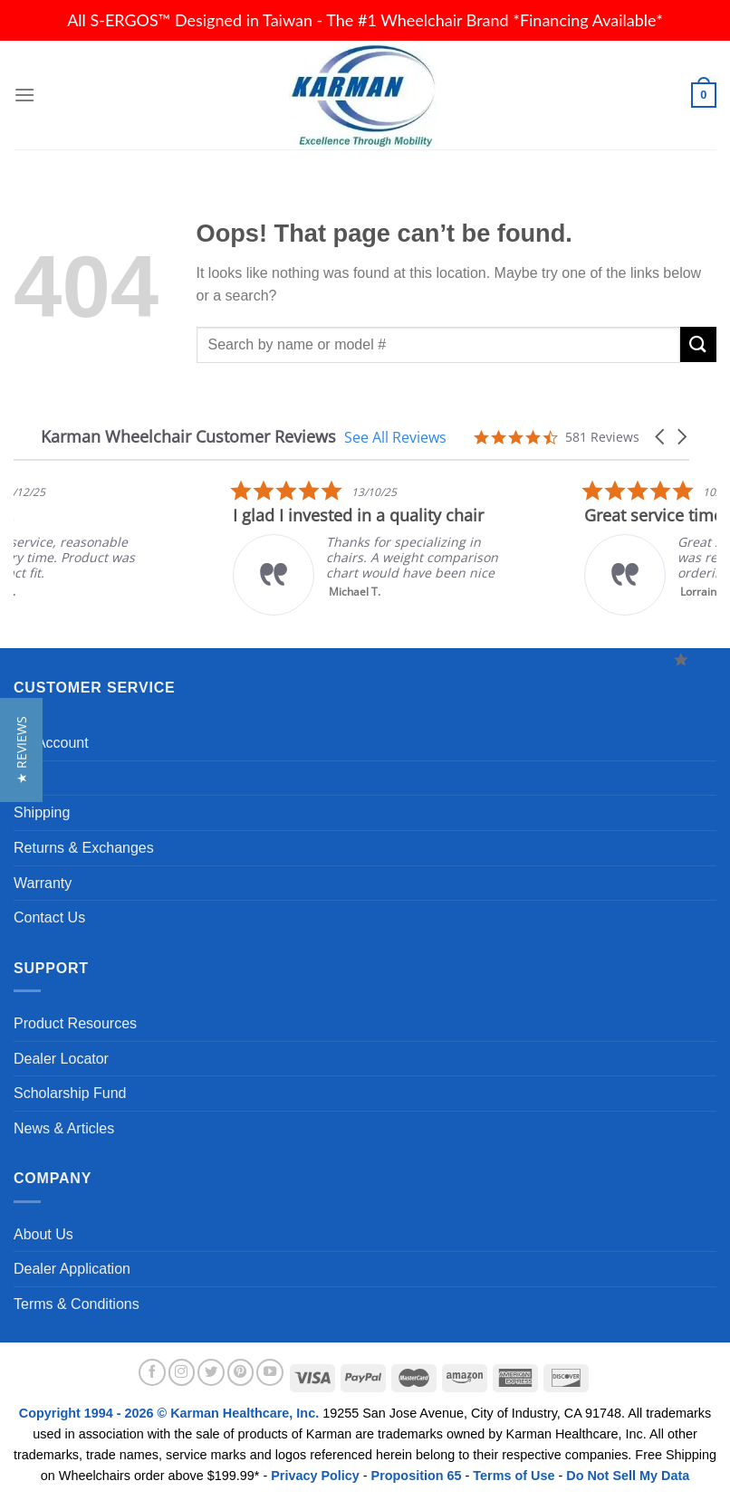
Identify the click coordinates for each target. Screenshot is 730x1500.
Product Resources (75, 1023)
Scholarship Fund (70, 1093)
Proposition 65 (416, 1475)
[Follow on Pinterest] (241, 1372)
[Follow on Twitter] (211, 1372)
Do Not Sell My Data (627, 1475)
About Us (43, 1234)
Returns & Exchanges (84, 847)
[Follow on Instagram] (182, 1372)
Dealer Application (72, 1268)
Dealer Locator (61, 1058)
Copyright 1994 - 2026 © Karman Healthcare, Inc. (170, 1413)
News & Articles (64, 1128)
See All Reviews (395, 436)
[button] (661, 436)
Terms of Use (513, 1475)
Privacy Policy (315, 1475)
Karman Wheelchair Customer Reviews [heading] (188, 436)
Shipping (42, 812)
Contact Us (49, 917)
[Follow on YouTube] (269, 1372)
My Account (51, 742)
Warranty (43, 883)
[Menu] (24, 94)
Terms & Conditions (76, 1304)
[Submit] (698, 344)
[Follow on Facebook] (152, 1372)
